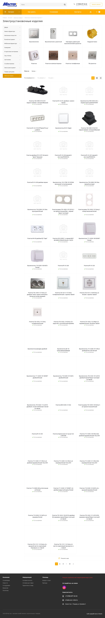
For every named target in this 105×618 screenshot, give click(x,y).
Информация (27, 577)
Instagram (64, 587)
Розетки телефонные (73, 63)
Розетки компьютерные (53, 63)
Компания (6, 577)
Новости (5, 583)
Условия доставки (28, 583)
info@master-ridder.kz (71, 600)
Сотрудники (6, 585)
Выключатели (34, 41)
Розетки (34, 63)
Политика (5, 590)
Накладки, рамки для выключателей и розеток (72, 42)
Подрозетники (92, 41)
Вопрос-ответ (47, 580)
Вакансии (5, 588)
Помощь (45, 577)
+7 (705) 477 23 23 (81, 4)
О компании (6, 580)
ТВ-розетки (92, 63)
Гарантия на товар (28, 585)
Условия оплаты (27, 580)
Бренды (45, 583)
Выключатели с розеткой (53, 41)
